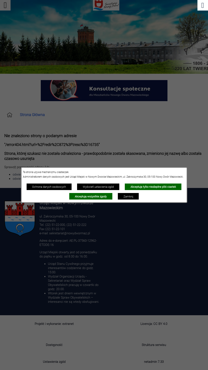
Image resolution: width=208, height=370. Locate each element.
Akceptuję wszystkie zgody (91, 196)
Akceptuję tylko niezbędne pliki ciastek (153, 187)
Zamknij (128, 196)
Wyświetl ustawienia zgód (98, 187)
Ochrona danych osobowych (49, 187)
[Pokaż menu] (202, 5)
